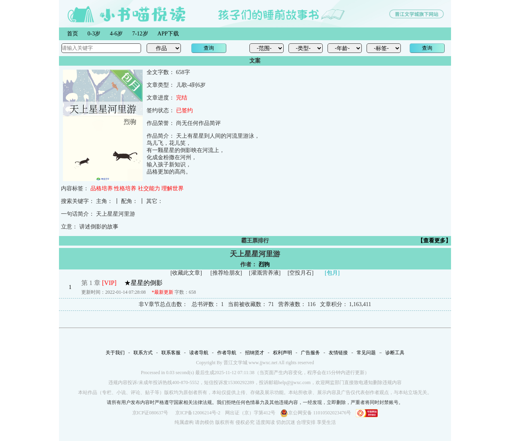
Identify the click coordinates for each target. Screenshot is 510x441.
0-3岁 (94, 34)
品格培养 (101, 188)
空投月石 (300, 273)
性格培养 (125, 188)
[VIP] (109, 282)
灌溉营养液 (265, 273)
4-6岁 (116, 34)
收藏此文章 (186, 273)
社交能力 (149, 188)
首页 (72, 34)
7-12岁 (140, 34)
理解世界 (172, 188)
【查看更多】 (434, 241)
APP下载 (168, 34)
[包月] (332, 273)
